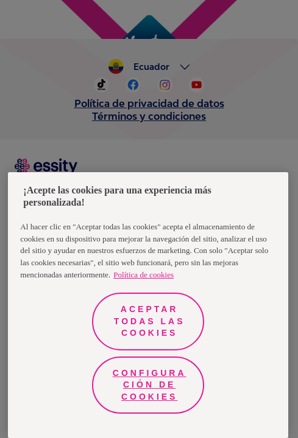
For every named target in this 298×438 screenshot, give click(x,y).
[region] (148, 305)
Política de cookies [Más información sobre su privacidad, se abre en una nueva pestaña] (143, 274)
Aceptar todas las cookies (149, 321)
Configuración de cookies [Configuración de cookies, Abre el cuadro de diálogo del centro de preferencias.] (149, 384)
